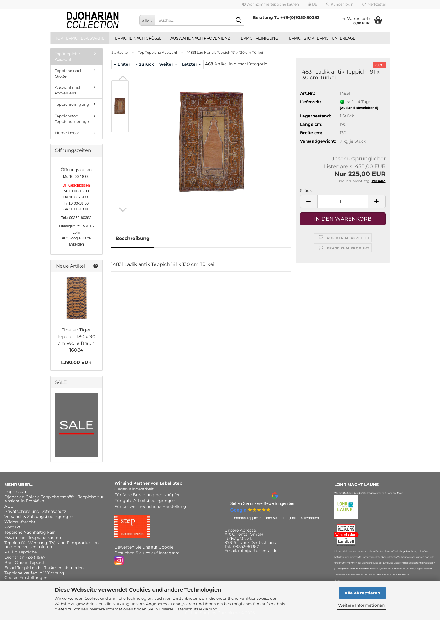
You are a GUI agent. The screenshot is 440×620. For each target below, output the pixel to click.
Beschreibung (133, 238)
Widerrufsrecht (19, 522)
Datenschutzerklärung (196, 609)
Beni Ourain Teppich (24, 562)
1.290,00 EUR (76, 362)
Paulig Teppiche (20, 552)
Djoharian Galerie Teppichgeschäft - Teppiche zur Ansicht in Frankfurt (54, 499)
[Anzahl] (342, 201)
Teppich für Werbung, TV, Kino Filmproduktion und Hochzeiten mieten (51, 545)
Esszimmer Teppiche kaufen (32, 537)
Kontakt (12, 527)
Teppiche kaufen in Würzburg (34, 573)
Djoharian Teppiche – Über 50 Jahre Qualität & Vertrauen (275, 518)
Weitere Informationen (361, 605)
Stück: (306, 190)
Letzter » (191, 64)
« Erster (122, 64)
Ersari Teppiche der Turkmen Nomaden (44, 568)
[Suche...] (147, 20)
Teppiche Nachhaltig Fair (29, 532)
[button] (312, 4)
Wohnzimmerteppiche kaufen (270, 4)
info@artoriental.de (257, 550)
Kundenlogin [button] (339, 4)
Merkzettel (374, 4)
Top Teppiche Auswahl (79, 38)
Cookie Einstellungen (25, 578)
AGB (9, 506)
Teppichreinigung (258, 38)
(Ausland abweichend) (359, 108)
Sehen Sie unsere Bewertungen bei (262, 503)
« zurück (145, 64)
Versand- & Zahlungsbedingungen (38, 517)
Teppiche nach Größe (137, 38)
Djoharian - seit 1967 (25, 557)
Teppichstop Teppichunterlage (321, 38)
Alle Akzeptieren (362, 593)
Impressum (16, 492)
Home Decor (67, 132)
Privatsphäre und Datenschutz (35, 511)
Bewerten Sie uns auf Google (143, 547)
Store (337, 580)
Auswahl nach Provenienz (200, 38)
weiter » (168, 64)
